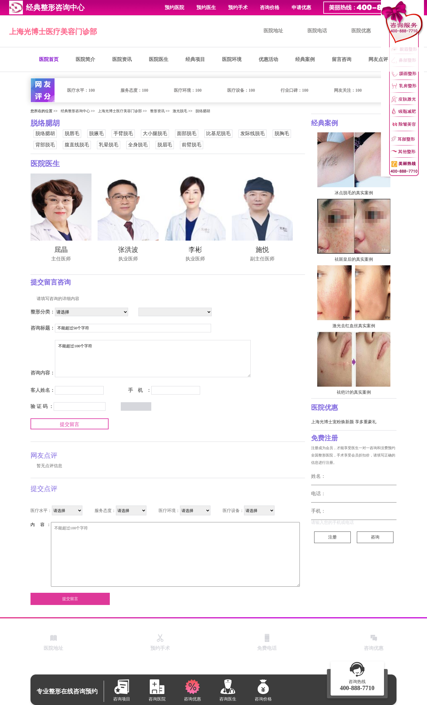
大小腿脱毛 (155, 133)
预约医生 (206, 7)
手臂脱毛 (123, 133)
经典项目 (195, 59)
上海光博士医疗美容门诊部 (53, 32)
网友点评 (378, 59)
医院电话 (317, 30)
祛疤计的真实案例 (354, 392)
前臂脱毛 (191, 144)
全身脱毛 (138, 144)
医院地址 (273, 30)
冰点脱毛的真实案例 (354, 193)
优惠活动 (268, 59)
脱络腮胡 (203, 111)
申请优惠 (301, 7)
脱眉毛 (164, 144)
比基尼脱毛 (218, 133)
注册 (332, 537)
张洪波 (128, 249)
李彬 (195, 249)
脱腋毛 (96, 133)
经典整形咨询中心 (75, 111)
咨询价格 (269, 7)
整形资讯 (157, 111)
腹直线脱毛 (77, 144)
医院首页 (49, 59)
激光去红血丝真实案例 (353, 326)
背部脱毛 (45, 144)
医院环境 (232, 59)
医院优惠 (361, 30)
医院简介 (85, 59)
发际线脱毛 (252, 133)
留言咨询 (341, 59)
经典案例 (305, 59)
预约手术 (238, 7)
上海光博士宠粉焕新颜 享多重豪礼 (343, 422)
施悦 (262, 249)
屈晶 (61, 249)
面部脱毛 (186, 133)
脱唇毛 (72, 133)
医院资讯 (122, 59)
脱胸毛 (281, 133)
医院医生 (158, 59)
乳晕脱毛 (108, 144)
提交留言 (69, 424)
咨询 (375, 537)
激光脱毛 (180, 111)
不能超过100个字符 (153, 358)
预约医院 (174, 7)
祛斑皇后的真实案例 (354, 259)
